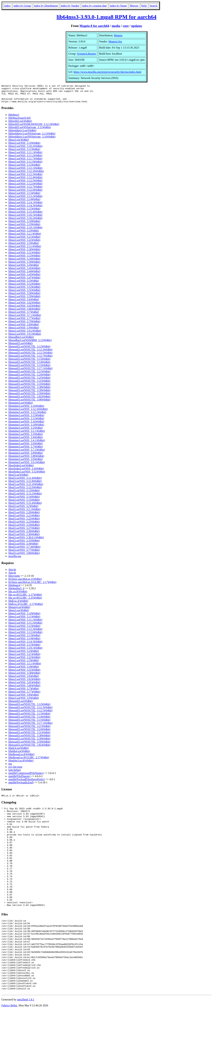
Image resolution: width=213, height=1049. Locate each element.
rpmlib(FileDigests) (19, 779)
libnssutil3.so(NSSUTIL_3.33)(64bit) (29, 387)
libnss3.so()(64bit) (18, 143)
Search (153, 5)
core (126, 26)
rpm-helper (14, 773)
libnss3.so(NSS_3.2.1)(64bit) (24, 237)
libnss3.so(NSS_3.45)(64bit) (24, 278)
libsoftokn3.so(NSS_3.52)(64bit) (26, 475)
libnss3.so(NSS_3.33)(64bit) (24, 259)
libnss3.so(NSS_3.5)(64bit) (23, 284)
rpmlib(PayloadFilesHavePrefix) (26, 782)
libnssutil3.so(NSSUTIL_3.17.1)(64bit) (30, 371)
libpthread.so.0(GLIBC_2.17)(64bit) (28, 761)
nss (10, 767)
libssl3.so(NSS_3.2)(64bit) (23, 509)
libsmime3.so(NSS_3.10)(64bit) (26, 409)
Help (144, 5)
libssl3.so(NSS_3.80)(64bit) (24, 556)
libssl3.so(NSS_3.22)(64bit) (24, 522)
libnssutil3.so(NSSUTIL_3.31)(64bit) (29, 384)
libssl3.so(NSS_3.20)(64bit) (24, 515)
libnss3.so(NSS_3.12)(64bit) (24, 168)
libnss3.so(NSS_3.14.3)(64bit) (25, 209)
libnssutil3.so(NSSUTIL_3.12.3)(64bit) (30, 353)
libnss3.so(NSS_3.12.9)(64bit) (25, 193)
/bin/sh (12, 573)
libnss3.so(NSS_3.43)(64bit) (24, 271)
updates (136, 26)
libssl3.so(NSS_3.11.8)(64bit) (25, 484)
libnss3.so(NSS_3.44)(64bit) (24, 274)
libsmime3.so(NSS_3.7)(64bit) (25, 450)
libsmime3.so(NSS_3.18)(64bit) (26, 428)
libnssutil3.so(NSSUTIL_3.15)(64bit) (29, 368)
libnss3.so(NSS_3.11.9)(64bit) (25, 165)
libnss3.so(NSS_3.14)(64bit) (24, 202)
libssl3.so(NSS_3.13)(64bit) (24, 494)
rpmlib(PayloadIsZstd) (21, 786)
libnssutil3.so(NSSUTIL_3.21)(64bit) (29, 375)
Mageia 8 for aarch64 (94, 26)
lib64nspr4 (14, 588)
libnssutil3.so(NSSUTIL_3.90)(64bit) (29, 403)
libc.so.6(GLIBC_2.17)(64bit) (25, 598)
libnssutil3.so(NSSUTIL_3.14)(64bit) (29, 365)
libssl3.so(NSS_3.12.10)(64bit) (25, 487)
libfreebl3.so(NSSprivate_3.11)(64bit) (29, 130)
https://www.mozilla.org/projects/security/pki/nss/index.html (107, 71)
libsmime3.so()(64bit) (20, 406)
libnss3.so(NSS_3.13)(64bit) (24, 196)
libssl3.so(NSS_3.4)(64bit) (23, 547)
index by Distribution (46, 5)
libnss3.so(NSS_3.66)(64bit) (24, 312)
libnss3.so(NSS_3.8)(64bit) (23, 328)
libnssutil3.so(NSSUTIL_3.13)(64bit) (29, 362)
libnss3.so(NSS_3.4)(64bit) (23, 268)
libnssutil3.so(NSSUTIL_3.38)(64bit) (29, 390)
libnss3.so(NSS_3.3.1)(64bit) (24, 249)
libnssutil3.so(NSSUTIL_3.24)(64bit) (29, 378)
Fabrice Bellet (9, 1044)
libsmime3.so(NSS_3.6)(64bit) (25, 447)
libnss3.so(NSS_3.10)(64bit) (24, 146)
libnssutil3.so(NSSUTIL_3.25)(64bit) (29, 381)
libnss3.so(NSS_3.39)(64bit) (24, 265)
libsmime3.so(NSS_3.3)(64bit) (25, 437)
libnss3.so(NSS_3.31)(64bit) (24, 256)
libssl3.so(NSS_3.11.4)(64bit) (25, 481)
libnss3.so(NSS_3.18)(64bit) (24, 224)
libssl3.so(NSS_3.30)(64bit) (24, 537)
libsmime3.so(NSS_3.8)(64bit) (25, 456)
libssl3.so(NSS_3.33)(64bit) (24, 544)
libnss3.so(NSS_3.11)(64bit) (24, 152)
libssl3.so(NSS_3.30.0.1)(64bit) (26, 541)
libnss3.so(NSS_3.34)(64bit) (24, 262)
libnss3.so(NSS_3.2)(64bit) (23, 234)
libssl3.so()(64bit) (18, 478)
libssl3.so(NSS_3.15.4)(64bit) (25, 506)
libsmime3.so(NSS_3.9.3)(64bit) (26, 465)
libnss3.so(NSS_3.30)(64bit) (24, 253)
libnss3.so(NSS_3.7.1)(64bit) (24, 318)
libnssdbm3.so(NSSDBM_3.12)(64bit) (30, 343)
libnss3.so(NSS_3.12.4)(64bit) (25, 181)
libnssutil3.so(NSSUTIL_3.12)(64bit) (29, 350)
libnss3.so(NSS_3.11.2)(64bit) (25, 159)
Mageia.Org (115, 41)
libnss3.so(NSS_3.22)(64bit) (24, 243)
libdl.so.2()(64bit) (18, 604)
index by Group (22, 5)
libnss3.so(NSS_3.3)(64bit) (23, 246)
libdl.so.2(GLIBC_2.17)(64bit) (25, 607)
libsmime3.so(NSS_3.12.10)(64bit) (28, 412)
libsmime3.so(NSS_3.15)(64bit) (26, 422)
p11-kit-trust (15, 770)
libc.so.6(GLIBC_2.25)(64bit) (25, 601)
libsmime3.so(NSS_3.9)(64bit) (25, 462)
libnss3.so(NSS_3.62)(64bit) (24, 306)
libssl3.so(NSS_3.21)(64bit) (24, 519)
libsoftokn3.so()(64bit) (21, 469)
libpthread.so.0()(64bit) (21, 757)
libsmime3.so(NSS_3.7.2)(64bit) (26, 453)
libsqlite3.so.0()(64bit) (20, 764)
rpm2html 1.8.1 (25, 1038)
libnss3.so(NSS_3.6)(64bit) (23, 303)
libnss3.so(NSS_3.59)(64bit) (24, 299)
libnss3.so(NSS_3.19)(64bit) (24, 227)
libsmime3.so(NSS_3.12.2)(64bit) (27, 415)
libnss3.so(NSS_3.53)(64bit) (24, 290)
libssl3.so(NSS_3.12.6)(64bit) (25, 490)
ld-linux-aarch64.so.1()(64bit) (25, 582)
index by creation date (94, 5)
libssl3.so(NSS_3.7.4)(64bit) (24, 550)
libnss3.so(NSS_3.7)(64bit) (23, 315)
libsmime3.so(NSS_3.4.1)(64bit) (26, 443)
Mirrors (134, 5)
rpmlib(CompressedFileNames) (26, 776)
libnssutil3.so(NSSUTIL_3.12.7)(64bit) (30, 359)
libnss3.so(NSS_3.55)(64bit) (24, 293)
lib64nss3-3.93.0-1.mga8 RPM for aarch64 (106, 17)
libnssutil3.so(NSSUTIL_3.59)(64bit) (29, 397)
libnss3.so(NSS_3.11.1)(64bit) (25, 155)
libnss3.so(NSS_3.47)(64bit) (24, 281)
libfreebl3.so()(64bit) (20, 124)
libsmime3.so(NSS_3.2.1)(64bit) (26, 434)
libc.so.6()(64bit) (17, 595)
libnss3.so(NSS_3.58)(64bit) (24, 296)
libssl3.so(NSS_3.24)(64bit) (24, 528)
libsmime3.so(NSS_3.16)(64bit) (26, 425)
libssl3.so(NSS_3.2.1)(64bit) (24, 512)
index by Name (118, 5)
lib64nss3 (13, 118)
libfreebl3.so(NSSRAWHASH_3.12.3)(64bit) (33, 127)
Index (7, 5)
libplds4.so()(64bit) (19, 754)
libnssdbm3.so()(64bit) (21, 340)
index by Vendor (70, 5)
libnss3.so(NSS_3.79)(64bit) (24, 325)
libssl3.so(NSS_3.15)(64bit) (24, 503)
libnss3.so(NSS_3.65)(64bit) (24, 309)
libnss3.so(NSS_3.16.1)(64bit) (25, 218)
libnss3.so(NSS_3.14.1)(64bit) (25, 206)
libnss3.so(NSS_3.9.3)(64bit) (24, 337)
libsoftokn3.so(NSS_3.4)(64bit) (26, 472)
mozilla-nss (14, 559)
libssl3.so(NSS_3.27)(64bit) (24, 531)
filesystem (14, 579)
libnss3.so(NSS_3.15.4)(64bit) (25, 215)
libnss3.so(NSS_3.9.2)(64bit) (24, 334)
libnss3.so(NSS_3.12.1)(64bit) (25, 171)
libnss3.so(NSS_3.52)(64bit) (24, 287)
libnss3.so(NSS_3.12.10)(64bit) (26, 174)
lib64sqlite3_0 (16, 592)
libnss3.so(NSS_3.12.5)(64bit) (25, 184)
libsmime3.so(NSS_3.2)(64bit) (25, 431)
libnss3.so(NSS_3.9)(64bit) (23, 331)
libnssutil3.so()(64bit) (20, 346)
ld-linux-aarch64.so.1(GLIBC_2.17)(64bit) (32, 585)
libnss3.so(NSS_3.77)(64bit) (24, 321)
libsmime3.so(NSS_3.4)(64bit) (25, 440)
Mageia (118, 35)
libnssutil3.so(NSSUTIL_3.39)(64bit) (29, 393)
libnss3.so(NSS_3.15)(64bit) (24, 212)
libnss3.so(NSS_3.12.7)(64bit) (25, 190)
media (116, 26)
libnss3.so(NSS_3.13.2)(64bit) (25, 199)
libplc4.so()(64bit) (18, 751)
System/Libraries (86, 53)
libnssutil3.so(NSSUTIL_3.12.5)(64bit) (30, 356)
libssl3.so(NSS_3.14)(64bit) (24, 500)
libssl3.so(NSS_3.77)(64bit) (24, 553)
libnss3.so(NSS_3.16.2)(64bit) (25, 221)
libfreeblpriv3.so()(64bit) (22, 134)
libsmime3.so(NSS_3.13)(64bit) (26, 418)
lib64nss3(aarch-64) (19, 121)
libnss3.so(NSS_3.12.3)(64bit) (25, 177)
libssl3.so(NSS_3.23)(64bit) (24, 525)
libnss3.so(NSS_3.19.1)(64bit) (25, 231)
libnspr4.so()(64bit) (19, 610)
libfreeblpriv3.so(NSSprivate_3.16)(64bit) (31, 140)
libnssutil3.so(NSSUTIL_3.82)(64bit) (29, 400)
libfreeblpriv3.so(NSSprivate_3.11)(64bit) (31, 137)
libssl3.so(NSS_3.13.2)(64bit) (25, 497)
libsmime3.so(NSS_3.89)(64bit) (26, 459)
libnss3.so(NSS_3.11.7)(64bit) (25, 162)
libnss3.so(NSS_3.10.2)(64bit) (25, 149)
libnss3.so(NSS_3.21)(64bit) (24, 240)
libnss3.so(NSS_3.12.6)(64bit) (25, 187)
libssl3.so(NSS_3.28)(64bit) (24, 534)
